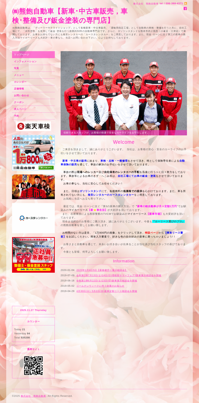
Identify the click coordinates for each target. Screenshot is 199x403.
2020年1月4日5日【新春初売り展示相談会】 (101, 270)
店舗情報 (19, 88)
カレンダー (20, 82)
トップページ (21, 54)
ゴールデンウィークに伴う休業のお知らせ (100, 286)
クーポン (19, 102)
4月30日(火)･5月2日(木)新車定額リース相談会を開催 (106, 291)
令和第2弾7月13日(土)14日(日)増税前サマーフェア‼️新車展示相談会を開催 (118, 275)
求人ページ (20, 109)
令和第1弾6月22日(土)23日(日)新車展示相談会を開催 (106, 280)
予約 (16, 116)
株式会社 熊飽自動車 (33, 396)
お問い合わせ (21, 95)
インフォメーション (25, 61)
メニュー (19, 75)
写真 (16, 68)
